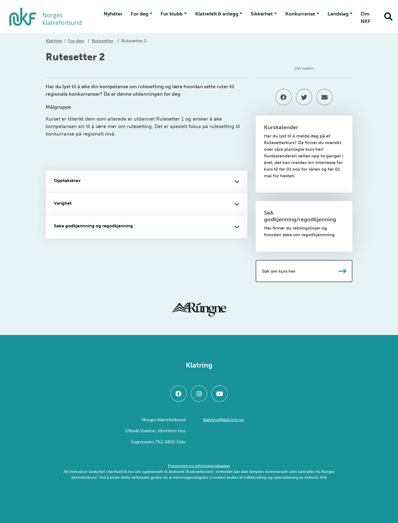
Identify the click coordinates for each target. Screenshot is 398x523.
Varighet (146, 204)
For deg (139, 14)
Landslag (338, 14)
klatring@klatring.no (223, 419)
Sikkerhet (262, 14)
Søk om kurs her (304, 271)
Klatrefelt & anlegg (217, 14)
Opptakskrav (146, 181)
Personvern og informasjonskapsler (199, 466)
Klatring (54, 40)
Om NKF (366, 17)
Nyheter (113, 14)
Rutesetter (102, 40)
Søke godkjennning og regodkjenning (146, 227)
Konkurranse (300, 14)
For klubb (172, 14)
